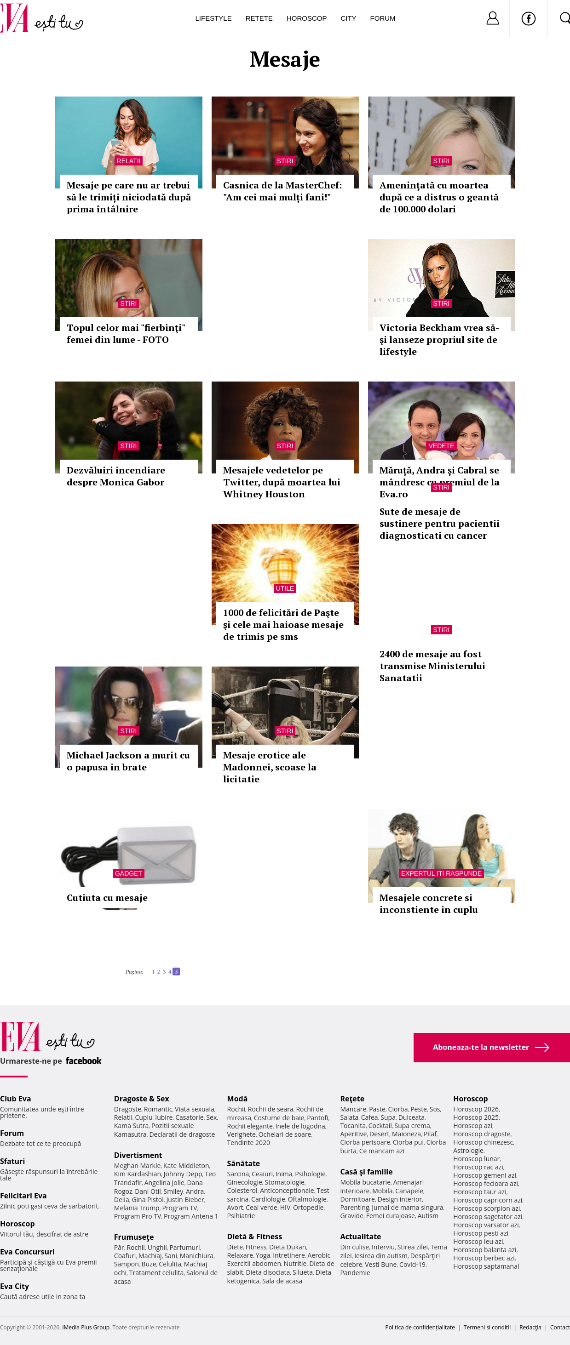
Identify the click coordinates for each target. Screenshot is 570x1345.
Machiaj (150, 1255)
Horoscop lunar (476, 1158)
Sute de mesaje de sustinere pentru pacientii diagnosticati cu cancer (440, 523)
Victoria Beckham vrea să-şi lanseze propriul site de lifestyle (439, 339)
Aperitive (353, 1133)
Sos (435, 1109)
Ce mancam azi (382, 1150)
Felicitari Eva (23, 1196)
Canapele (409, 1190)
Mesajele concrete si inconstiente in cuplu (429, 903)
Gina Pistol (147, 1199)
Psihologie (310, 1173)
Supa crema (412, 1125)
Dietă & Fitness (254, 1236)
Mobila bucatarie (365, 1182)
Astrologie (468, 1150)
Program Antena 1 (191, 1216)
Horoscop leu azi (478, 1241)
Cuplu (143, 1117)
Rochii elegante (250, 1126)
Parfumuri (184, 1247)
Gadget (128, 873)
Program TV (179, 1207)
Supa (388, 1117)
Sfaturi (12, 1161)
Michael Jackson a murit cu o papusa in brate (128, 761)
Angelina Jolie (164, 1182)
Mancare (353, 1109)
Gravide (351, 1215)
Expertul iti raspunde (441, 873)
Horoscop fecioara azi (485, 1183)
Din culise (354, 1246)
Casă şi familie (366, 1172)
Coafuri (125, 1255)
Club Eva (15, 1099)
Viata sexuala (194, 1109)
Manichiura (196, 1255)
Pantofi (317, 1117)
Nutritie (295, 1263)
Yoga (263, 1255)
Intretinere (289, 1255)
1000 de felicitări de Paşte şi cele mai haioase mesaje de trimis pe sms (283, 624)
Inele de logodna (300, 1126)
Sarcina (238, 1173)
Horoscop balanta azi (484, 1249)
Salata (349, 1117)
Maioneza (406, 1133)
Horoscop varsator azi (485, 1224)
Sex (211, 1117)
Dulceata (411, 1117)
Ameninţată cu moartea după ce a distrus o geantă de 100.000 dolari (439, 197)
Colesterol (242, 1190)
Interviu (383, 1246)
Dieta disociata (268, 1272)
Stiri (285, 161)
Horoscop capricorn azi (487, 1200)
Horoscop (307, 18)
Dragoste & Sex (141, 1099)
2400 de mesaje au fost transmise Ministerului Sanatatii (432, 666)
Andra (195, 1191)
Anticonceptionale (287, 1190)
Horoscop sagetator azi (487, 1216)
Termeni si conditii (487, 1327)
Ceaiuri (262, 1173)
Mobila (382, 1190)
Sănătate (243, 1163)
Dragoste (127, 1109)
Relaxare (240, 1255)
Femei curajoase (390, 1215)
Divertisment (138, 1155)
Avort (235, 1207)
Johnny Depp (183, 1173)
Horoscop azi (472, 1125)
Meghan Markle (137, 1165)
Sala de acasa (282, 1281)
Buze (149, 1264)
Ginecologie (244, 1182)
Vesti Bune (381, 1264)
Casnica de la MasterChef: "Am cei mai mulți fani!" (282, 191)
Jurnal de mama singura (407, 1207)
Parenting (354, 1207)
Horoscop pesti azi (480, 1233)
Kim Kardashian (137, 1173)
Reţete (352, 1099)
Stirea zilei (412, 1246)
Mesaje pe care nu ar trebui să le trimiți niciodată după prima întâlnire (129, 197)
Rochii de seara (271, 1109)
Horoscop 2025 (476, 1117)
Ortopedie (308, 1207)
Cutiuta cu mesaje (107, 897)
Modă (237, 1099)
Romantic (158, 1109)
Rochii (135, 1247)
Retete (259, 18)
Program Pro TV (137, 1216)
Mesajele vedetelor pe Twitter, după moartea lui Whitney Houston (281, 482)
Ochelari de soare (285, 1134)
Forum (383, 18)
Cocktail (380, 1125)
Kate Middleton (186, 1165)
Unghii (157, 1247)
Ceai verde (261, 1207)
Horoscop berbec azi (484, 1258)
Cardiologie (268, 1199)
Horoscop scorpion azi (486, 1208)
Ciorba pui (408, 1142)
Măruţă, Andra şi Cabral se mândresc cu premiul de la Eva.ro (440, 482)
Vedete (441, 446)
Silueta (303, 1272)
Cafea (369, 1117)
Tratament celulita (156, 1272)
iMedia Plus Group (85, 1327)
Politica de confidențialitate (420, 1327)
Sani (170, 1255)
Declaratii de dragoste (182, 1134)
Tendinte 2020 (248, 1142)
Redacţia (530, 1327)
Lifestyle (214, 18)
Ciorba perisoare (365, 1142)
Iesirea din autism (381, 1255)
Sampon (126, 1264)
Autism (428, 1215)
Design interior (400, 1199)
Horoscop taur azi (479, 1191)
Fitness (256, 1246)
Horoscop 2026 (476, 1109)
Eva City (14, 1286)
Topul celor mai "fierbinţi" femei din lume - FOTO (126, 333)
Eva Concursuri (27, 1252)
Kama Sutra (131, 1125)
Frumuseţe (134, 1237)
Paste (377, 1109)
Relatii (129, 161)
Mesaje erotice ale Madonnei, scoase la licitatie (270, 767)
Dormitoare (357, 1199)
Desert (379, 1133)
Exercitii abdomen (254, 1263)
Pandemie (355, 1272)
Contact (560, 1327)
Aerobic (319, 1255)
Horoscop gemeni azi (484, 1175)
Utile (285, 588)
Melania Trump (137, 1207)
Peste (418, 1109)
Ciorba (398, 1109)
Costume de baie (279, 1117)
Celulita (170, 1264)
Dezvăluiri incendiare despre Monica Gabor (116, 476)
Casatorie (189, 1117)
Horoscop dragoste (482, 1133)
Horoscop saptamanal (486, 1266)
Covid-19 (412, 1264)
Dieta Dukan (287, 1246)
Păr (119, 1247)
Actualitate (360, 1236)
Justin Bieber (185, 1199)
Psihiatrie (241, 1215)
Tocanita (353, 1125)
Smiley (174, 1191)
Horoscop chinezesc (483, 1142)
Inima (284, 1173)
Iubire (164, 1117)
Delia (121, 1199)
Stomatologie (285, 1182)
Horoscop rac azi (478, 1167)
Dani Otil (148, 1191)
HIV (285, 1207)
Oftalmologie (307, 1199)
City (348, 18)
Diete (235, 1246)
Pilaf (430, 1133)
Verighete (241, 1134)
